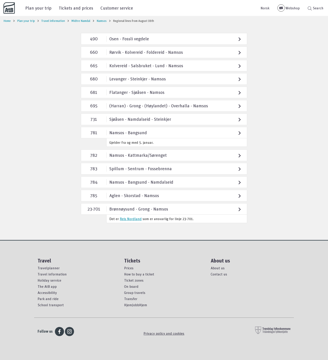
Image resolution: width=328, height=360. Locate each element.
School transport (51, 305)
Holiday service (49, 280)
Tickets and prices (76, 8)
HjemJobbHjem (135, 305)
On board (131, 286)
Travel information (52, 274)
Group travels (134, 292)
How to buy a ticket (139, 274)
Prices (128, 268)
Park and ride (48, 298)
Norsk (265, 8)
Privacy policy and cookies (164, 333)
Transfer (130, 298)
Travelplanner (49, 268)
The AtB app (47, 286)
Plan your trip (38, 8)
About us (218, 268)
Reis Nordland (131, 218)
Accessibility (47, 292)
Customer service (116, 8)
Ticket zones (134, 280)
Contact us (219, 274)
